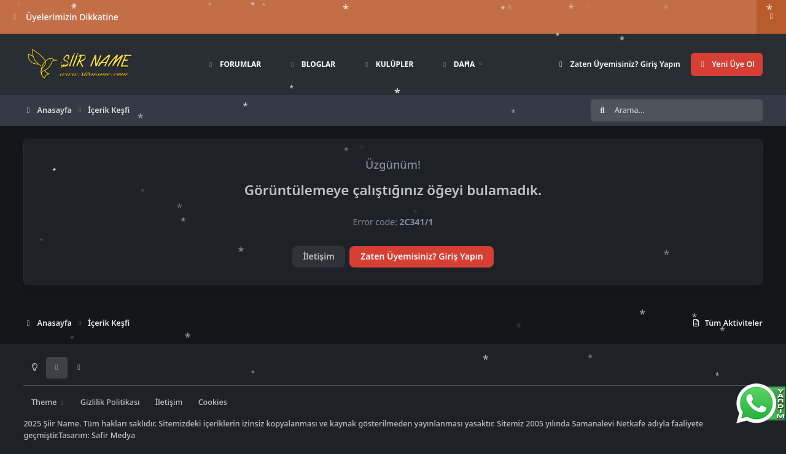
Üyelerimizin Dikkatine (64, 17)
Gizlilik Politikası (110, 402)
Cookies (212, 402)
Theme (48, 402)
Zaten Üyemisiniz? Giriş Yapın (421, 256)
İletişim (318, 256)
